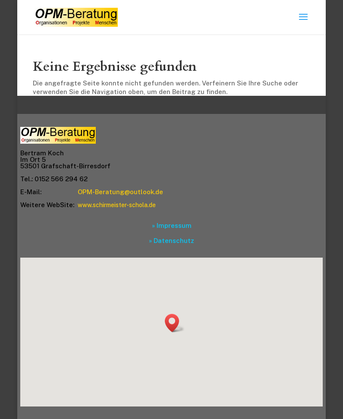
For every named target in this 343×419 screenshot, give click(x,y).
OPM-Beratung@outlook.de (120, 191)
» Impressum (172, 225)
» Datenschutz (171, 240)
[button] (175, 323)
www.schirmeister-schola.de (117, 205)
